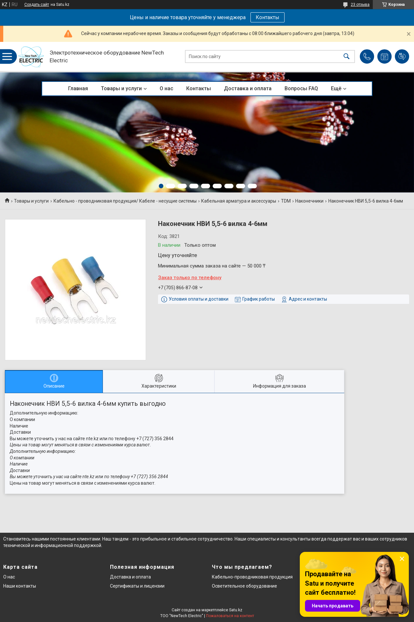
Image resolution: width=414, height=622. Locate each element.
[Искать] (346, 57)
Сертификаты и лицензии (137, 586)
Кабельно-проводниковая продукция (252, 576)
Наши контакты (19, 586)
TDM (286, 201)
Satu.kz (235, 610)
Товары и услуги (121, 88)
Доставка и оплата (248, 88)
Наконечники (309, 201)
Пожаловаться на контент (230, 616)
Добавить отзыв (402, 56)
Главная (78, 88)
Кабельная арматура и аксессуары (238, 201)
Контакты (267, 17)
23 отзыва (360, 4)
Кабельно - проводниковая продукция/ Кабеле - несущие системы (125, 201)
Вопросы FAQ (301, 88)
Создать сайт (36, 4)
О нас (166, 88)
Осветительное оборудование (244, 586)
